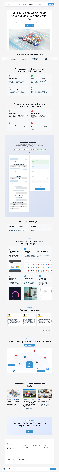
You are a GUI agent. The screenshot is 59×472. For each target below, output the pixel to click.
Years (24, 166)
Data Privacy (45, 447)
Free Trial (25, 450)
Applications (30, 4)
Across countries (19, 188)
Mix (18, 192)
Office (13, 178)
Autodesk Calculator (37, 445)
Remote (25, 178)
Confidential (18, 199)
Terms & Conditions (47, 449)
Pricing (36, 4)
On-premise (12, 192)
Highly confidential (24, 199)
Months (19, 166)
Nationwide (12, 188)
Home (19, 4)
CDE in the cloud (24, 192)
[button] (24, 4)
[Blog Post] (14, 399)
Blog (40, 4)
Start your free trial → (40, 188)
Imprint (44, 445)
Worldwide (24, 188)
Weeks (13, 166)
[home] (8, 4)
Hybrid (19, 178)
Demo (25, 452)
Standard (13, 199)
